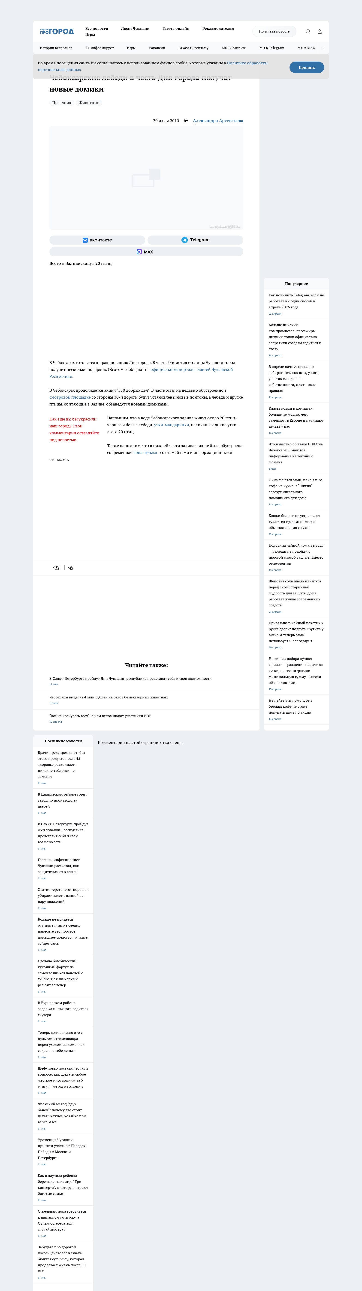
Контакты (156, 1138)
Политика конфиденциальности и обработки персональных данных (77, 1224)
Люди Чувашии (135, 28)
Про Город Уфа (162, 1111)
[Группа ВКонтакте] (97, 240)
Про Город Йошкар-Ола (127, 1105)
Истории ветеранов (56, 48)
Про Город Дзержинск (47, 1121)
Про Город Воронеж (165, 1105)
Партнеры (156, 1150)
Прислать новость (274, 31)
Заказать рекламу (193, 48)
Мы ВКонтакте (234, 48)
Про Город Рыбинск (125, 1111)
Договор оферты (102, 1144)
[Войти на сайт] (319, 31)
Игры (90, 34)
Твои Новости (82, 1105)
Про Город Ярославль (47, 1111)
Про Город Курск (84, 1111)
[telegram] (72, 567)
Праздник (61, 102)
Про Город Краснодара (127, 1121)
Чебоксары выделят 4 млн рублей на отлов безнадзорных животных (146, 700)
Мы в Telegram (271, 48)
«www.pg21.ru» (65, 1159)
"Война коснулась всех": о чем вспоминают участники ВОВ (146, 719)
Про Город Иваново (204, 1105)
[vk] (56, 567)
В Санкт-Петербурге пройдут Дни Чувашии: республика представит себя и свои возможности (146, 681)
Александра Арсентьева (218, 120)
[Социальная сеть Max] (146, 251)
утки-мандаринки (171, 424)
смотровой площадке (70, 397)
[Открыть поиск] (308, 31)
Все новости (96, 28)
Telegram (39, 1138)
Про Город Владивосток (88, 1121)
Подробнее (155, 1217)
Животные (88, 102)
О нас (95, 1138)
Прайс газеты (42, 1150)
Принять (307, 67)
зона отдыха (145, 452)
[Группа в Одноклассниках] (247, 1112)
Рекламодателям (218, 28)
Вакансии (157, 48)
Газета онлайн (176, 28)
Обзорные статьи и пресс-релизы (172, 1144)
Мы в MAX (306, 48)
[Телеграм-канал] (195, 240)
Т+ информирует (100, 48)
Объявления (41, 1144)
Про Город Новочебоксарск (51, 1105)
